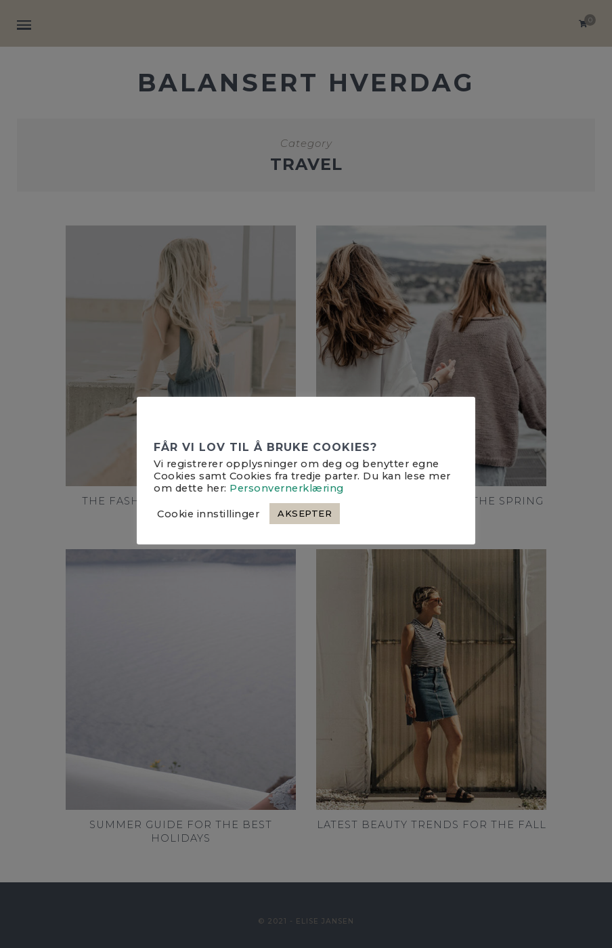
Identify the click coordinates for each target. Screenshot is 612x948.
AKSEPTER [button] (305, 513)
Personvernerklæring (287, 488)
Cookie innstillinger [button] (208, 514)
